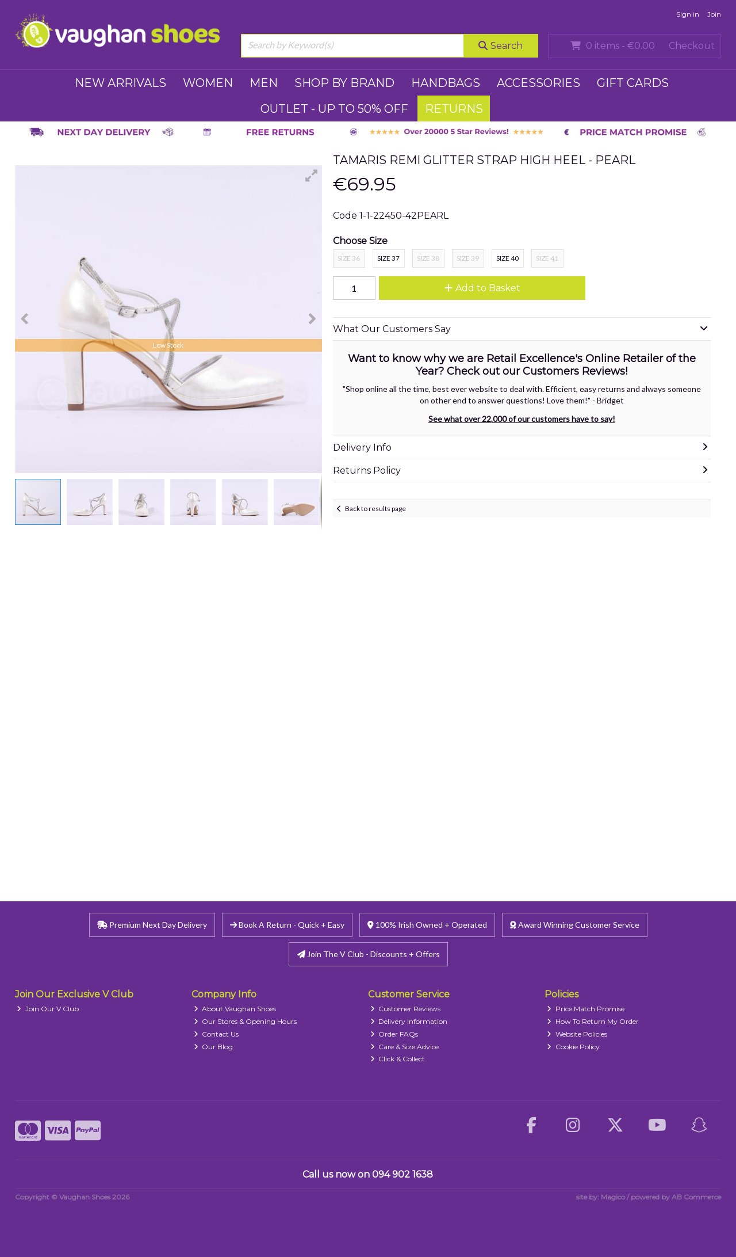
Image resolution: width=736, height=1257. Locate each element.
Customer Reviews (405, 1008)
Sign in (687, 14)
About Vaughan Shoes (235, 1008)
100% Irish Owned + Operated (427, 925)
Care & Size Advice (404, 1046)
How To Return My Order (593, 1021)
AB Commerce (696, 1197)
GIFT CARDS (633, 83)
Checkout (692, 45)
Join (714, 14)
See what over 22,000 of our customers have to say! (521, 419)
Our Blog (213, 1046)
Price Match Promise (585, 1008)
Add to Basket (482, 288)
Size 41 (547, 258)
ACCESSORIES (538, 83)
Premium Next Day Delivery (152, 925)
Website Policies (577, 1034)
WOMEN (208, 83)
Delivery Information (409, 1021)
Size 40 (507, 258)
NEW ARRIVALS (120, 83)
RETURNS (454, 109)
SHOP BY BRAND (344, 83)
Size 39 (468, 258)
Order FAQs (394, 1034)
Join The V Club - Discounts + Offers (368, 954)
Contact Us (216, 1034)
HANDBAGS (445, 83)
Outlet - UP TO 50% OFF (334, 109)
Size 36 (349, 258)
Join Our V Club (48, 1008)
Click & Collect (397, 1058)
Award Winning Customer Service (574, 925)
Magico (613, 1197)
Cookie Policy (573, 1046)
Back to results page (375, 508)
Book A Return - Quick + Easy (287, 925)
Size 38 (428, 258)
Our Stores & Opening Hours (245, 1021)
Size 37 (388, 258)
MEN (264, 83)
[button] (311, 175)
